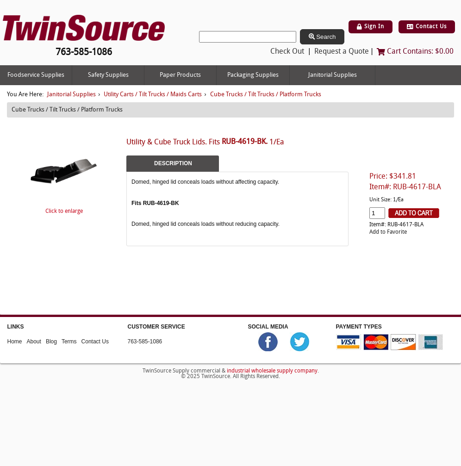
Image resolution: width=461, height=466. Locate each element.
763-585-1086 (145, 341)
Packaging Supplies (253, 75)
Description (173, 163)
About (34, 341)
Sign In (370, 27)
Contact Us (427, 27)
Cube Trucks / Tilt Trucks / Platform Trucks (265, 95)
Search (322, 36)
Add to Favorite (388, 232)
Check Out (287, 52)
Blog (51, 341)
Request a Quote (341, 52)
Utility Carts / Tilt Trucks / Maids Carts (153, 95)
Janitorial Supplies (332, 75)
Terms (69, 341)
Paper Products (180, 75)
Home (14, 341)
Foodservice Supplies (35, 75)
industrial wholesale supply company (272, 370)
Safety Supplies (108, 75)
